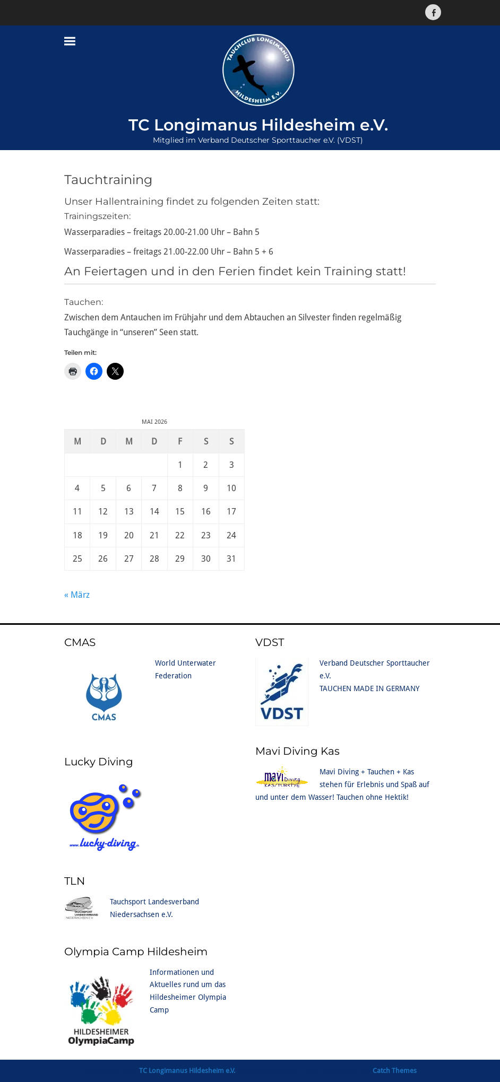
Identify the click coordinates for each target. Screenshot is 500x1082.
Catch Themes (395, 1071)
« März (77, 595)
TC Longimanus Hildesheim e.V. (258, 125)
